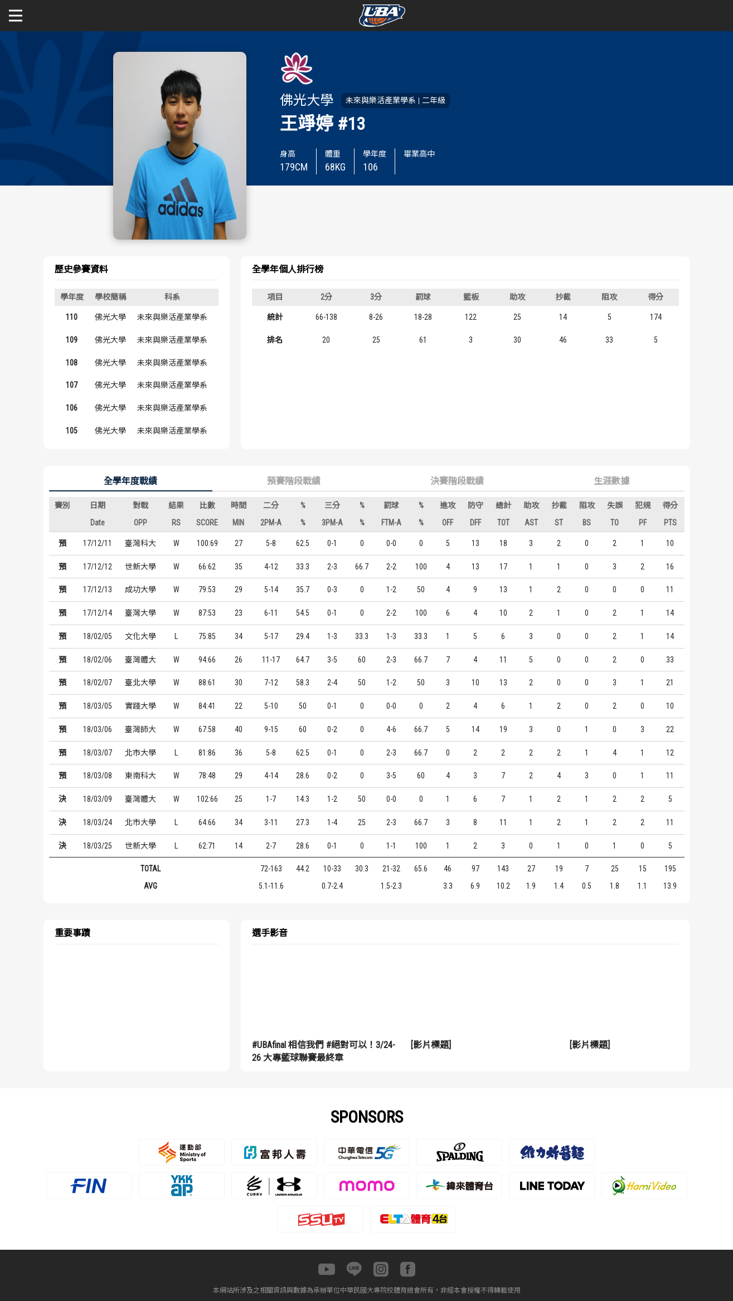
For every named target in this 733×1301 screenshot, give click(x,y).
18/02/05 (97, 636)
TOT (503, 522)
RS (176, 522)
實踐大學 (140, 705)
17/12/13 (97, 589)
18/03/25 (97, 845)
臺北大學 (140, 682)
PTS (670, 522)
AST (531, 522)
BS (586, 522)
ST (559, 522)
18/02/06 (97, 659)
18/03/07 (97, 752)
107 (71, 385)
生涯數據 (611, 481)
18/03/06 (97, 729)
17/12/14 (97, 612)
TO (614, 522)
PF (643, 522)
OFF (447, 522)
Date (97, 522)
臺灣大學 (140, 612)
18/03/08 (97, 775)
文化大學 (140, 636)
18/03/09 (97, 799)
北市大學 (140, 752)
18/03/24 (97, 822)
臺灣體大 (140, 659)
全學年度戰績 (130, 481)
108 (71, 362)
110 (71, 317)
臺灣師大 (140, 729)
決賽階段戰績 (457, 481)
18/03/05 (97, 705)
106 (71, 407)
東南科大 (140, 775)
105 (71, 430)
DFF (475, 522)
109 (71, 339)
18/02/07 (97, 682)
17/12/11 (97, 543)
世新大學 (140, 566)
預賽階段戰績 (294, 481)
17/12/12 (97, 566)
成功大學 (140, 589)
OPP (140, 522)
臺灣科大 (140, 543)
